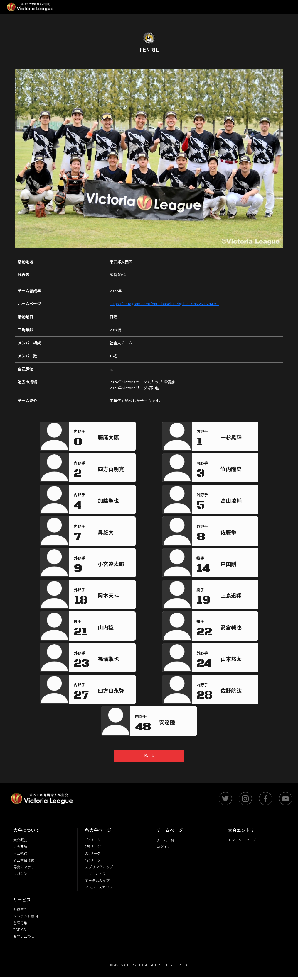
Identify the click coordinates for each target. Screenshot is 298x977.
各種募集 (20, 922)
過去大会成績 (23, 859)
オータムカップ (97, 880)
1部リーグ (93, 839)
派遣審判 (20, 909)
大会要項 (20, 846)
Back (149, 755)
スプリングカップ (99, 866)
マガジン (20, 873)
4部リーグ (93, 859)
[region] (115, 438)
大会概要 (20, 839)
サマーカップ (95, 873)
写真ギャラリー (25, 866)
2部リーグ (93, 846)
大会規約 (20, 853)
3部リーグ (93, 853)
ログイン (163, 846)
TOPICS (19, 929)
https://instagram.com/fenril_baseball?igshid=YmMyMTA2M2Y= (164, 303)
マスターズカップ (99, 886)
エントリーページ (242, 839)
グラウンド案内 (25, 915)
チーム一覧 (165, 839)
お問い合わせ (23, 936)
